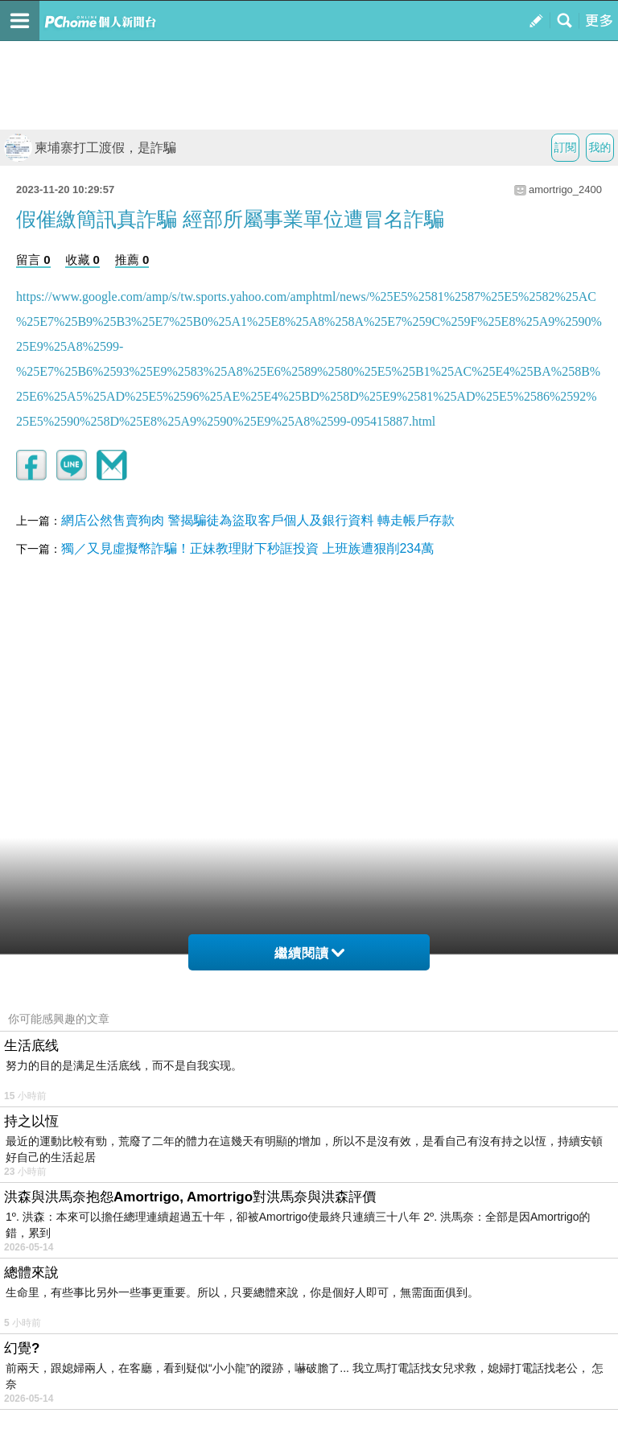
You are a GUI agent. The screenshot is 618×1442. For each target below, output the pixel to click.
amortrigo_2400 (565, 189)
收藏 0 (82, 259)
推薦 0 (132, 259)
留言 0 (33, 259)
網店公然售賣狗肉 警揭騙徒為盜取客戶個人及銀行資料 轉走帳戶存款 (258, 520)
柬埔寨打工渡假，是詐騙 (90, 148)
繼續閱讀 (309, 953)
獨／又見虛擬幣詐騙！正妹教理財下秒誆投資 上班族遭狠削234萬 (247, 548)
